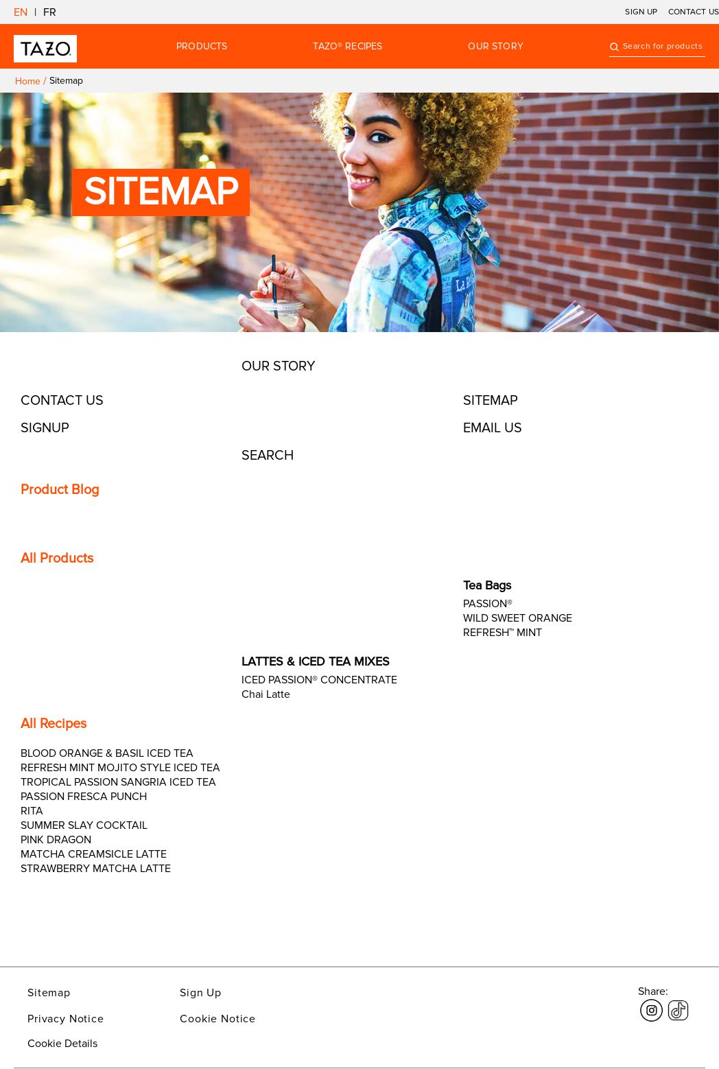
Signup (45, 428)
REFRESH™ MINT (502, 632)
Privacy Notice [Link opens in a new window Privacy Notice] (65, 1019)
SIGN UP (641, 12)
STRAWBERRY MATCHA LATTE (96, 869)
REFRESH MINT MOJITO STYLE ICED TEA (120, 768)
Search (267, 455)
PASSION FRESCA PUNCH (84, 796)
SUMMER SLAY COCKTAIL (84, 825)
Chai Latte (265, 694)
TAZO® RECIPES (347, 46)
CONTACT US (694, 12)
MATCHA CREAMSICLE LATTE (94, 854)
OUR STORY (495, 46)
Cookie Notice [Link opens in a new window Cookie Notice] (218, 1019)
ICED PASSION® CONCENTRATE (319, 680)
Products (201, 46)
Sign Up (201, 993)
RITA (32, 811)
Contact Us (62, 400)
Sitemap (490, 400)
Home (27, 81)
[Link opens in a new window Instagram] (651, 1002)
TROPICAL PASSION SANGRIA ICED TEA (118, 782)
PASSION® (487, 604)
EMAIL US (492, 428)
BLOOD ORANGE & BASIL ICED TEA (107, 753)
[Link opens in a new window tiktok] (678, 1002)
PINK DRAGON (56, 840)
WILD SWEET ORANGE (517, 618)
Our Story (278, 366)
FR (49, 12)
